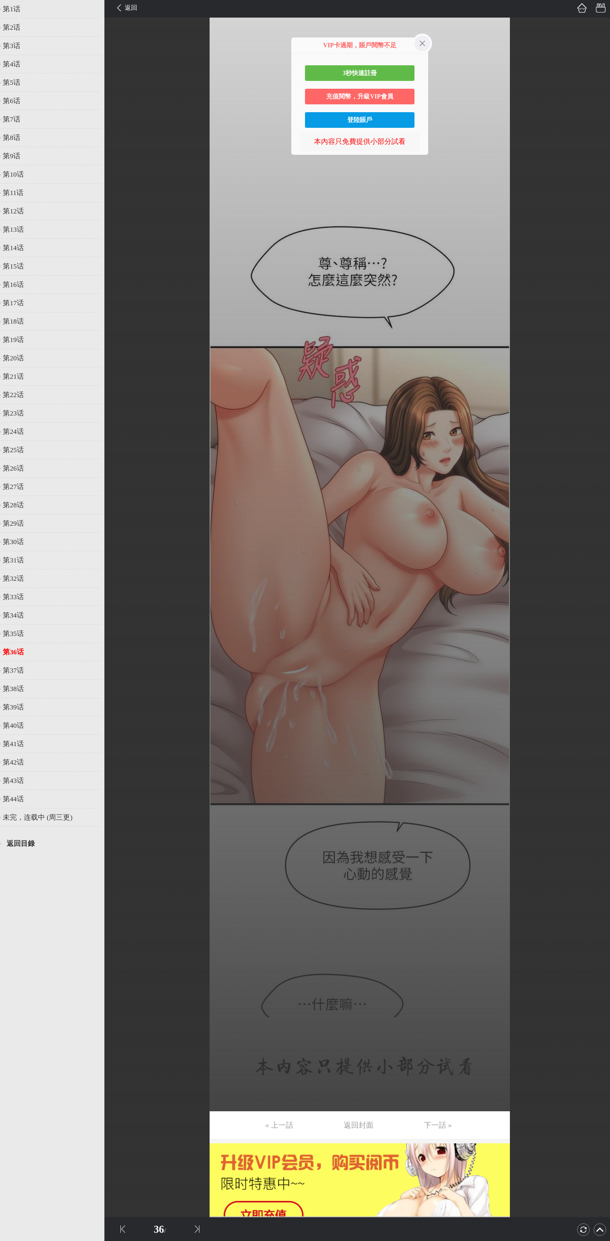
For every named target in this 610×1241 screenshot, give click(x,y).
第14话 (18, 248)
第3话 (16, 46)
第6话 (16, 101)
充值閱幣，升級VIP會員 (359, 96)
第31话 (18, 560)
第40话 (18, 725)
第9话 (16, 156)
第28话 (18, 505)
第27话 (18, 487)
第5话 (16, 82)
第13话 (18, 229)
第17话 (18, 303)
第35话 (18, 634)
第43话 (18, 780)
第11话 (18, 193)
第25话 (18, 450)
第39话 (18, 707)
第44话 (18, 799)
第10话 (18, 174)
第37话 (18, 670)
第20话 (18, 358)
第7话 (16, 119)
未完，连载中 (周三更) (42, 817)
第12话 (18, 211)
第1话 (16, 9)
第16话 (18, 284)
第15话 (18, 266)
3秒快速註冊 (360, 73)
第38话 (18, 689)
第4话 (16, 64)
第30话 (18, 542)
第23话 (18, 413)
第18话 (18, 321)
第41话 (18, 744)
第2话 (16, 27)
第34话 (18, 615)
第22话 (18, 395)
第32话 (18, 578)
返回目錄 (26, 843)
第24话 (18, 431)
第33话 (18, 597)
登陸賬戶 (359, 119)
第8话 (16, 137)
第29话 (18, 523)
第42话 (18, 762)
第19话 (18, 340)
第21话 (18, 376)
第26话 (18, 468)
